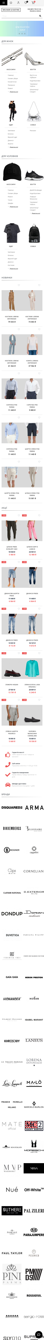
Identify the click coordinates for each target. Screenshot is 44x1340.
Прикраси (11, 85)
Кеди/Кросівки (35, 81)
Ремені (10, 88)
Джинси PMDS (32, 593)
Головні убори (13, 78)
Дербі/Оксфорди (36, 190)
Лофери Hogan (11, 685)
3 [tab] (24, 33)
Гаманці (11, 75)
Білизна (10, 134)
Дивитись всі (13, 92)
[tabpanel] (22, 28)
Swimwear (11, 131)
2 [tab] (22, 33)
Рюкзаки (33, 131)
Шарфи (10, 203)
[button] (18, 2)
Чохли (10, 200)
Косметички (12, 82)
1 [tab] (19, 33)
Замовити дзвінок (35, 11)
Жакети (10, 144)
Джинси (10, 140)
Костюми (11, 265)
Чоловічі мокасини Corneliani (32, 733)
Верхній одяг (12, 137)
